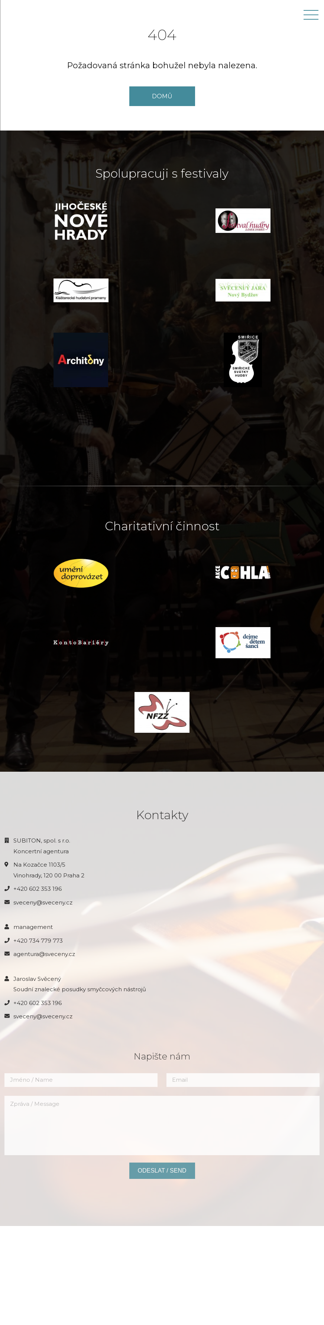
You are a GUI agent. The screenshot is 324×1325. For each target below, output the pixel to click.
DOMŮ (162, 96)
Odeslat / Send (162, 1270)
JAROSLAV (23, 15)
